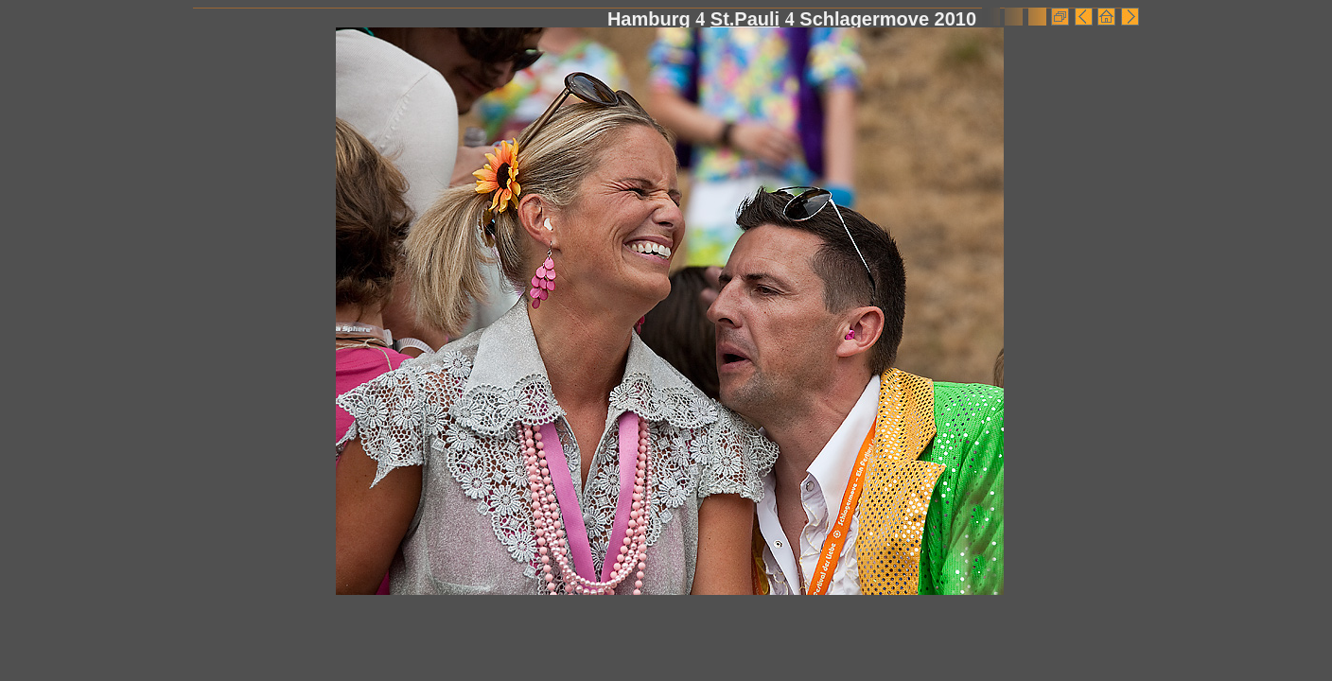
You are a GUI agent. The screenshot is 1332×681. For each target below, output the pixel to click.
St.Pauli (745, 19)
